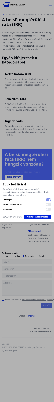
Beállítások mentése (12, 217)
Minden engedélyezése (37, 217)
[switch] (48, 199)
